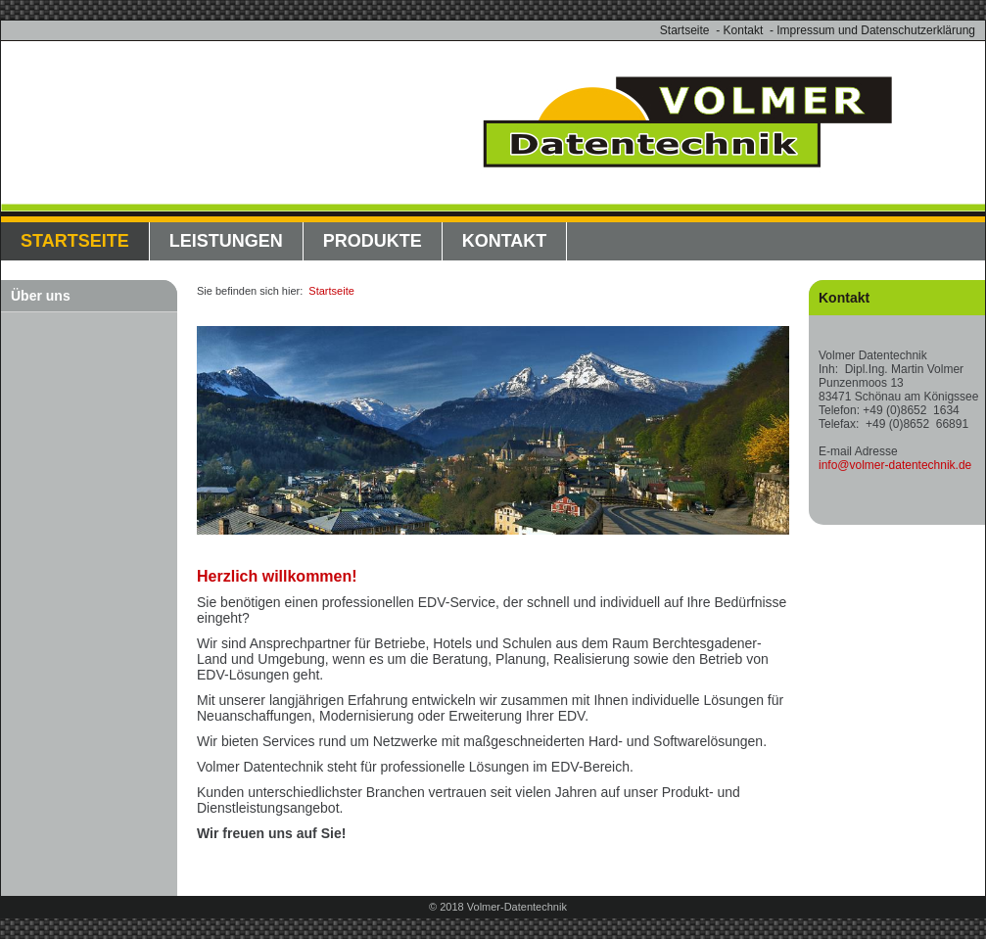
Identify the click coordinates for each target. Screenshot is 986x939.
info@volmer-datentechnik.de (895, 465)
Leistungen (226, 241)
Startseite (685, 30)
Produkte (372, 241)
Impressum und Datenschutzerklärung (875, 30)
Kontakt (744, 30)
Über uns (40, 296)
